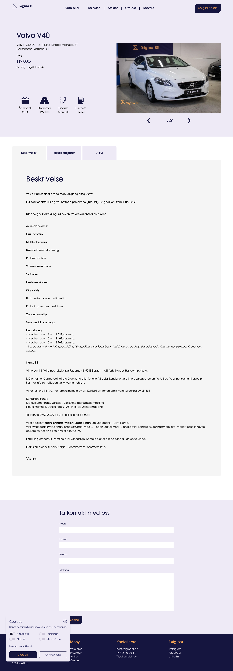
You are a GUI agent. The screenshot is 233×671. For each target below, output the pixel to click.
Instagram (175, 649)
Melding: (64, 570)
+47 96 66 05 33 (126, 653)
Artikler (113, 8)
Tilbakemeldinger (127, 657)
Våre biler (72, 8)
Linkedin (174, 657)
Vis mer (32, 459)
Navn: (62, 524)
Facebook (175, 653)
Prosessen (93, 8)
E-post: (63, 539)
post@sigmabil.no (127, 649)
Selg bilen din (208, 8)
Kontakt (148, 8)
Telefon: (63, 555)
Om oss (130, 8)
